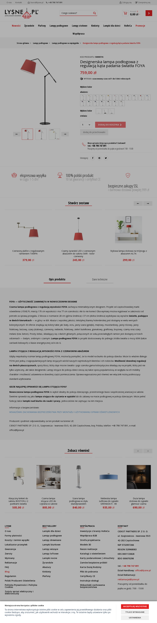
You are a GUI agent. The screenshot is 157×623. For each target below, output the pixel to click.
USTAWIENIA (135, 618)
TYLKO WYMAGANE (134, 612)
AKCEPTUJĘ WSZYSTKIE (135, 606)
